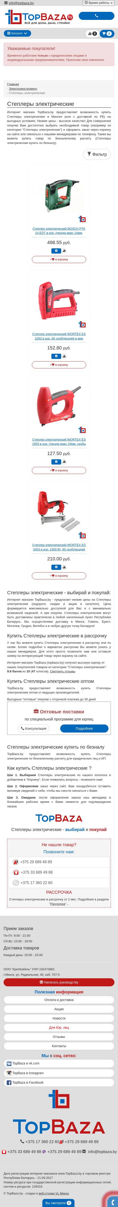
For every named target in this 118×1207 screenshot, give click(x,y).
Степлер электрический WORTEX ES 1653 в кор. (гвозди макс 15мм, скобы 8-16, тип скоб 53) (59, 444)
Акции (59, 1009)
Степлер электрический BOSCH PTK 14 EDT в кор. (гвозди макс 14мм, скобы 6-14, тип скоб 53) (59, 233)
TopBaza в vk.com (23, 1063)
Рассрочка (57, 904)
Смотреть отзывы (62, 671)
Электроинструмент (23, 88)
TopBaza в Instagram (25, 1073)
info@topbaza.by (19, 3)
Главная (13, 84)
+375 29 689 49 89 (32, 862)
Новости (59, 1018)
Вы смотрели (58, 1203)
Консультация (33, 728)
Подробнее (84, 728)
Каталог (15, 33)
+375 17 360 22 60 (32, 883)
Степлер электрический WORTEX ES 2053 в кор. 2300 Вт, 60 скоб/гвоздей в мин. (59, 549)
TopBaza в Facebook (25, 1082)
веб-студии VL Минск (54, 1193)
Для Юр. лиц (59, 1027)
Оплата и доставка (59, 1000)
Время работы (99, 2)
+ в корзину (59, 259)
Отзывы (59, 1037)
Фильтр (97, 154)
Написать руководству (59, 982)
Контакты (59, 1046)
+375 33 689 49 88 (32, 872)
